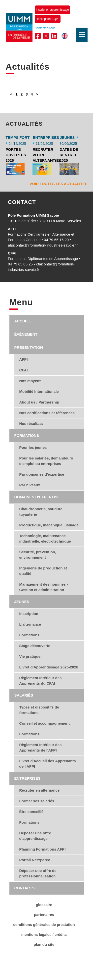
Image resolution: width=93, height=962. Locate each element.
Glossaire (44, 905)
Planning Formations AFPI (42, 849)
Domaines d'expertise (37, 497)
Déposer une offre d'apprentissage (35, 836)
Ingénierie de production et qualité (43, 571)
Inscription (28, 613)
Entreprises (27, 778)
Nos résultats (31, 423)
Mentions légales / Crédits (44, 934)
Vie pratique (30, 656)
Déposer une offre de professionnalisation (38, 873)
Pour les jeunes (33, 447)
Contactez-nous (45, 28)
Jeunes (21, 602)
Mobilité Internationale (39, 391)
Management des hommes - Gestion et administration (43, 587)
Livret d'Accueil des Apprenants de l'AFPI (47, 763)
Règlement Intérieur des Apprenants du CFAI (40, 680)
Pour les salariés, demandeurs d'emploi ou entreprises (46, 461)
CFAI (23, 370)
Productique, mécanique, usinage (49, 525)
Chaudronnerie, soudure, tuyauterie (41, 511)
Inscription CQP (47, 19)
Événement (25, 334)
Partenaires (44, 914)
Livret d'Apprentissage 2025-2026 (48, 667)
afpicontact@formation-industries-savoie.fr (43, 245)
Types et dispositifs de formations (39, 710)
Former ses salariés (36, 801)
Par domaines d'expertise (41, 474)
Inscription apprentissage (52, 9)
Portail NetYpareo (34, 860)
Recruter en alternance (39, 790)
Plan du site (44, 944)
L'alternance (30, 624)
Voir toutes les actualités (58, 184)
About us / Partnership (39, 402)
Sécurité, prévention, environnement (37, 554)
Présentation (28, 347)
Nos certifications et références (47, 413)
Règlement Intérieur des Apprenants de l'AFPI (40, 747)
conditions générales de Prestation (44, 924)
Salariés (23, 695)
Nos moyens (30, 381)
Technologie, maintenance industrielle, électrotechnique (45, 538)
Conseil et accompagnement (44, 723)
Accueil (22, 321)
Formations (26, 435)
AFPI (23, 359)
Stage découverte (34, 646)
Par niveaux (29, 485)
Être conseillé (31, 812)
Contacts (24, 888)
